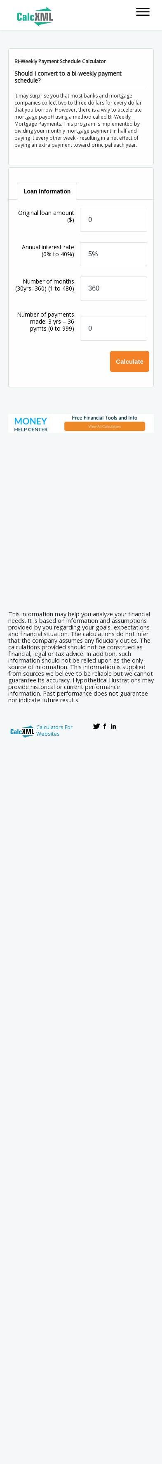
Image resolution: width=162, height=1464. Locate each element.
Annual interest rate (48, 250)
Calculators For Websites (54, 730)
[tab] (47, 191)
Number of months (44, 284)
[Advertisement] (81, 519)
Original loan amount (46, 216)
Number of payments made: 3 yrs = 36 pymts (45, 321)
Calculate (129, 361)
